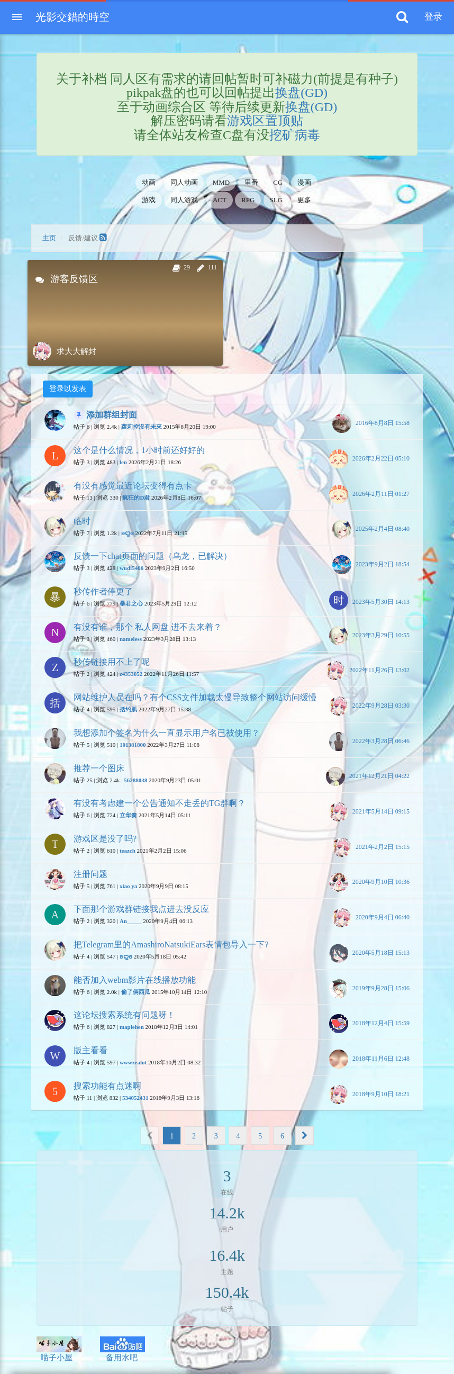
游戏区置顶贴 (265, 121)
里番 (251, 182)
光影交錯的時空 (72, 17)
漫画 (304, 182)
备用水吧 (122, 1349)
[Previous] (149, 1135)
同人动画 (184, 182)
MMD (221, 182)
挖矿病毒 (294, 135)
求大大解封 (76, 351)
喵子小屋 (59, 1349)
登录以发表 (67, 389)
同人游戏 (184, 200)
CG (278, 182)
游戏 (149, 200)
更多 (304, 200)
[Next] (304, 1135)
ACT (219, 200)
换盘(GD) (301, 93)
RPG (248, 200)
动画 (149, 182)
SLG (276, 200)
